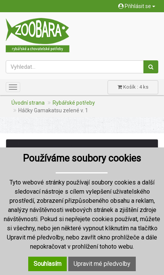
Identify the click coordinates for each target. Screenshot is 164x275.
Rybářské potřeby (74, 103)
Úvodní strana (28, 103)
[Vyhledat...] (75, 66)
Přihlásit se (136, 6)
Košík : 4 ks (132, 87)
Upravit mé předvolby (102, 263)
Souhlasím (47, 263)
